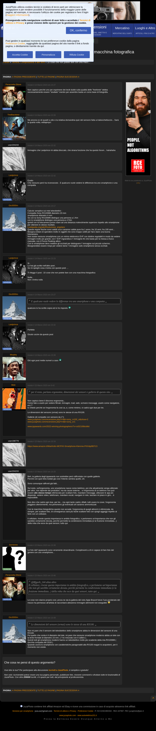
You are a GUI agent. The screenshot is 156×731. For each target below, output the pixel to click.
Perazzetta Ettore (13, 84)
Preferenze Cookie (15, 43)
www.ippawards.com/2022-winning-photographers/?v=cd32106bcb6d (58, 426)
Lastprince (13, 175)
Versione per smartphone (22, 711)
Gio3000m (13, 205)
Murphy (13, 354)
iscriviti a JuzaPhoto (58, 670)
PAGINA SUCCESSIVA (68, 77)
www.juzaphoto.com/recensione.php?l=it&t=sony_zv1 (51, 422)
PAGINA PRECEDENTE (24, 77)
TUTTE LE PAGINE (46, 77)
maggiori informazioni (17, 15)
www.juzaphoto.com (67, 715)
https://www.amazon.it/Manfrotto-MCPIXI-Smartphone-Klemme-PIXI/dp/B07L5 (62, 446)
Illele (13, 385)
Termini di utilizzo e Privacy (65, 711)
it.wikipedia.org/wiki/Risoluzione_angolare (46, 227)
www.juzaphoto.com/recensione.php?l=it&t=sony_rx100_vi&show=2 (58, 419)
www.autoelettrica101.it (87, 715)
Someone (13, 545)
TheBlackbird (13, 115)
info (138, 183)
